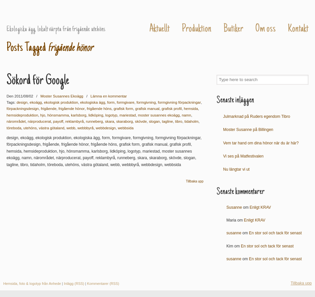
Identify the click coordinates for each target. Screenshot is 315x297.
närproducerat (39, 121)
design (22, 102)
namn (186, 115)
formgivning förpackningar (179, 102)
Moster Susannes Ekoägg (66, 13)
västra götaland (51, 128)
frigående (49, 109)
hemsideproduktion (22, 115)
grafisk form (123, 109)
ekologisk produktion (61, 102)
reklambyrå (74, 121)
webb (70, 128)
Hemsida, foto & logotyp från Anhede (32, 284)
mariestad (127, 115)
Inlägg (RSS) (74, 284)
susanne (233, 233)
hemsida (191, 109)
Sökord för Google (38, 81)
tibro (178, 121)
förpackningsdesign (23, 109)
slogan (154, 121)
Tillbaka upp (194, 181)
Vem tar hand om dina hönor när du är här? (261, 143)
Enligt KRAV (260, 207)
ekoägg (36, 102)
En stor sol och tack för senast (275, 233)
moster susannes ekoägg (158, 115)
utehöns (30, 128)
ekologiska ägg (92, 102)
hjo (42, 115)
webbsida (126, 128)
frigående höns (99, 109)
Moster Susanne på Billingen (248, 129)
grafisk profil (171, 109)
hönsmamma (58, 115)
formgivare (126, 102)
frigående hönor (71, 109)
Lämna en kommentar (109, 96)
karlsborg (78, 115)
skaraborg (124, 121)
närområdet (16, 121)
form (111, 102)
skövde (141, 121)
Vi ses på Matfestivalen (243, 156)
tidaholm (191, 121)
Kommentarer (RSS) (103, 284)
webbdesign (106, 128)
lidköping (96, 115)
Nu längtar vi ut (236, 169)
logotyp (111, 115)
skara (109, 121)
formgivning (146, 102)
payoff (58, 121)
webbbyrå (85, 128)
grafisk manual (147, 109)
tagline (167, 121)
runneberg (94, 121)
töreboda (14, 128)
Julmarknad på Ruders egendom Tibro (256, 116)
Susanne (234, 207)
